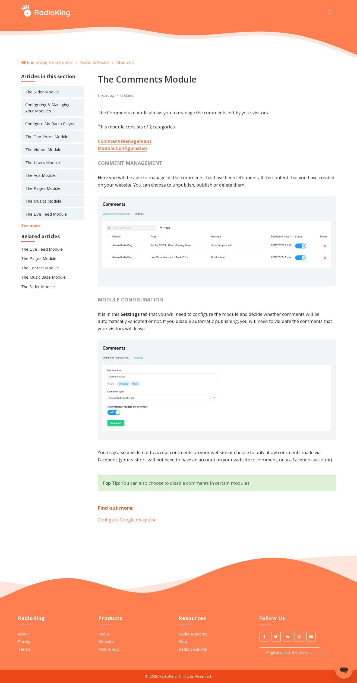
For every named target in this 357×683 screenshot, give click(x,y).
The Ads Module (40, 175)
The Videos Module (43, 149)
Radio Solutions (193, 649)
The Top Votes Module (46, 136)
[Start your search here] (332, 11)
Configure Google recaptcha (127, 520)
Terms (24, 649)
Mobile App (108, 649)
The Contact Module (40, 267)
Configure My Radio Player (50, 123)
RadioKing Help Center (50, 62)
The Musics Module (43, 201)
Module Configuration (122, 148)
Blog (183, 641)
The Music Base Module (43, 277)
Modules (125, 62)
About (23, 634)
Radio (103, 634)
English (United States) (289, 652)
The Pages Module (43, 188)
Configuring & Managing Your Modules (47, 108)
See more (30, 225)
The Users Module (42, 162)
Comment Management (124, 141)
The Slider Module (42, 92)
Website (106, 641)
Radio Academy (193, 634)
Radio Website (94, 62)
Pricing (24, 641)
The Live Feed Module (46, 214)
